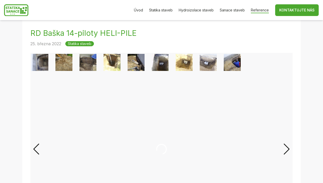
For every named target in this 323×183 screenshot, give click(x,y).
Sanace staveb (232, 10)
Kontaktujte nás (297, 10)
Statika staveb (161, 10)
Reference (260, 10)
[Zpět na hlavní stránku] (16, 10)
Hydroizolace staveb (196, 10)
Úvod (138, 10)
